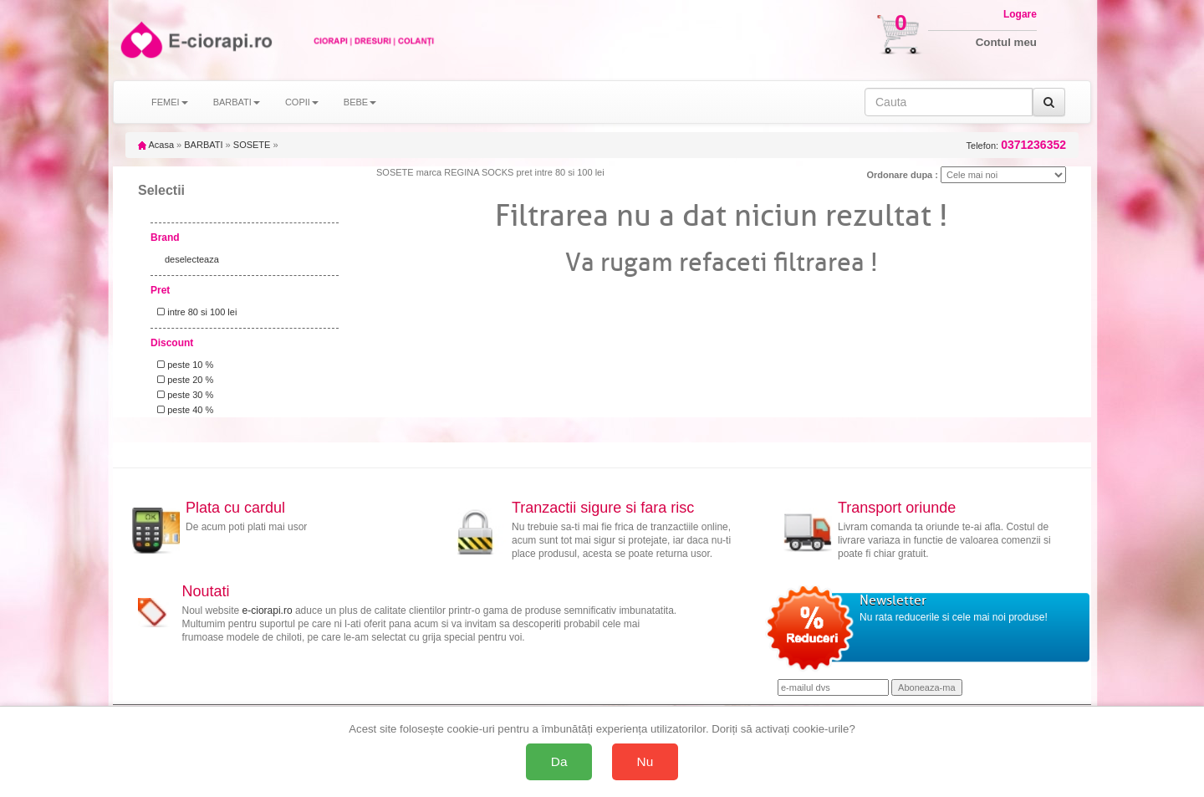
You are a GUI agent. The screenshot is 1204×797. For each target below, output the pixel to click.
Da (559, 761)
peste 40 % (182, 410)
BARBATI (203, 145)
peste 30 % (182, 395)
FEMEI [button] (169, 102)
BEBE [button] (360, 102)
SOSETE (252, 145)
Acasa (156, 145)
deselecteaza (192, 259)
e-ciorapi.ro (267, 610)
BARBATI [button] (236, 102)
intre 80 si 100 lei (194, 312)
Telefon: (1016, 145)
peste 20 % (182, 380)
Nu (645, 761)
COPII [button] (302, 102)
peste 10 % (182, 365)
